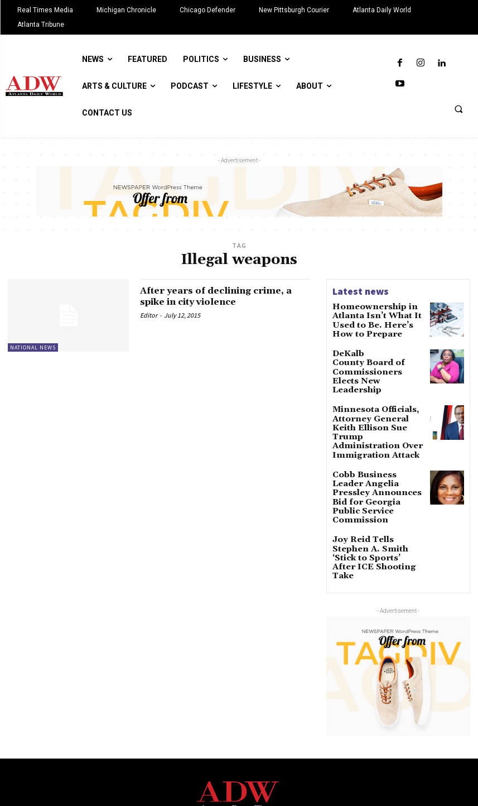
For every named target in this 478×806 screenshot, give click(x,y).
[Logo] (239, 731)
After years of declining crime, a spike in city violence (222, 296)
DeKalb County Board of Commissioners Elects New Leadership (376, 357)
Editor (148, 315)
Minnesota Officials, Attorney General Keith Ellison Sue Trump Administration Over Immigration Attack (373, 407)
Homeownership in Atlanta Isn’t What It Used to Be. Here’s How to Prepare (369, 318)
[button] (458, 109)
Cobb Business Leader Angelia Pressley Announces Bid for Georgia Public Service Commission (372, 455)
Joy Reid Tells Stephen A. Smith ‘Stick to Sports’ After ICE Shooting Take (377, 496)
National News (33, 347)
